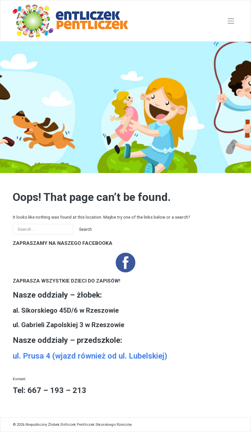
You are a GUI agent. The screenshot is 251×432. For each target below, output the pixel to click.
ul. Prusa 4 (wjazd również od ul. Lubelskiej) (90, 356)
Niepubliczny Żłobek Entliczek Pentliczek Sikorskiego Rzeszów (78, 424)
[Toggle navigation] (231, 21)
